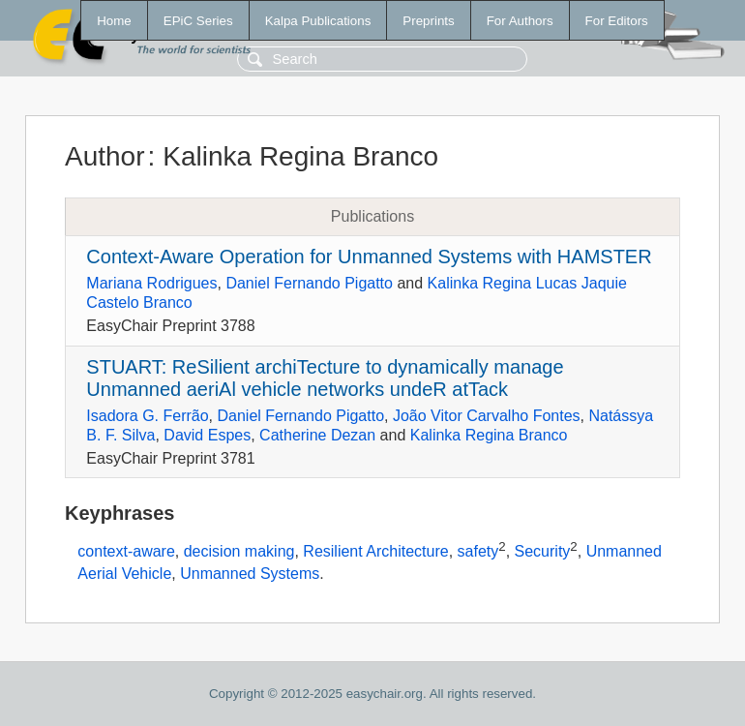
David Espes (207, 435)
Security (543, 552)
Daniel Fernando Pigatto (309, 283)
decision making (239, 552)
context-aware (126, 552)
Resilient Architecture (375, 552)
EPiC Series (198, 21)
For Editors (616, 21)
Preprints (428, 21)
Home (114, 21)
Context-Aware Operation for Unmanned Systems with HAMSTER (368, 256)
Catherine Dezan (317, 435)
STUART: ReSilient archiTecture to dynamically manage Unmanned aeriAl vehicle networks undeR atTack (324, 378)
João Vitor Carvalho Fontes (487, 416)
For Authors (520, 21)
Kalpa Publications (318, 21)
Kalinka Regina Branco (489, 435)
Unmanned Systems (249, 573)
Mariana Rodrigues (151, 283)
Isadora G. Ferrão (147, 416)
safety (478, 552)
